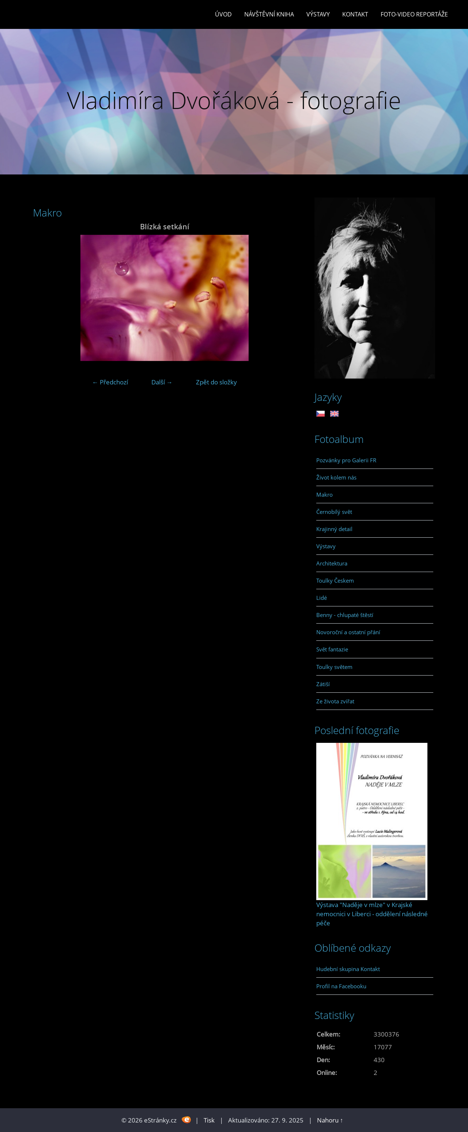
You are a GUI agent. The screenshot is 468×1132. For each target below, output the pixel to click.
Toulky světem (334, 666)
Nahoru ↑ (330, 1120)
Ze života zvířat (335, 701)
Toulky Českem (335, 580)
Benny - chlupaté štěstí (344, 614)
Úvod (223, 14)
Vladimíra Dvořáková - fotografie (234, 100)
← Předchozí (110, 382)
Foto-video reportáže (414, 14)
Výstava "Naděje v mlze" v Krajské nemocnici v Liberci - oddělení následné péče (372, 913)
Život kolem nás (336, 477)
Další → (162, 382)
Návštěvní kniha (269, 14)
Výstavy (318, 14)
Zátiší (323, 684)
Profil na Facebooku (341, 986)
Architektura (331, 563)
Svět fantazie (332, 649)
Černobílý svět (334, 511)
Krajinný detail (334, 529)
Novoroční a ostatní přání (348, 632)
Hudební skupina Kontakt (348, 969)
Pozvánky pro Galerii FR (346, 460)
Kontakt (355, 14)
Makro (324, 494)
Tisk (209, 1120)
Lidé (321, 597)
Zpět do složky (216, 382)
